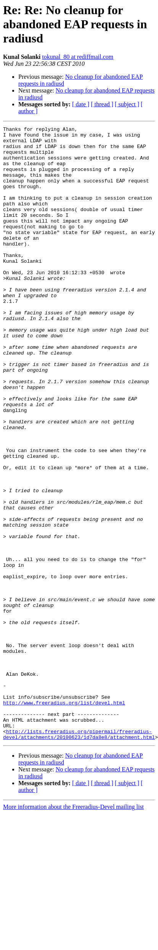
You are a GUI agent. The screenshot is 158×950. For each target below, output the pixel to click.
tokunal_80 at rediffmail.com (77, 57)
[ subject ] (127, 104)
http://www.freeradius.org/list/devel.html (64, 818)
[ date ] (80, 104)
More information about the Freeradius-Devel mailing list (73, 929)
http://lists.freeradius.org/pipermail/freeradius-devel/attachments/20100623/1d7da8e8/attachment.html (79, 856)
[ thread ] (102, 104)
